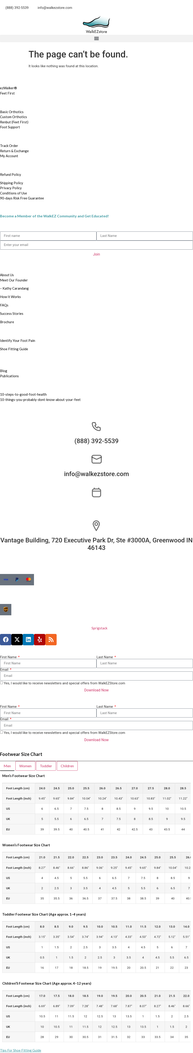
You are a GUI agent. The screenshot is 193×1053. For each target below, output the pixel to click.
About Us (7, 275)
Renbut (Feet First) (14, 122)
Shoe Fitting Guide (14, 349)
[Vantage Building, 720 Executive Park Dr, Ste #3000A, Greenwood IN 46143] (96, 525)
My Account (9, 156)
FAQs (4, 305)
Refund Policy (10, 174)
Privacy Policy (11, 188)
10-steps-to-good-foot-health (23, 394)
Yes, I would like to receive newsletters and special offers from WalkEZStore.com (64, 683)
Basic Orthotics (12, 112)
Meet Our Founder (14, 280)
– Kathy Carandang (14, 288)
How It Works (10, 297)
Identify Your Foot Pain (17, 340)
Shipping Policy (11, 183)
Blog (3, 371)
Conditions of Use (13, 193)
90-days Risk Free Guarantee (22, 198)
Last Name (105, 657)
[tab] (7, 766)
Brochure (7, 322)
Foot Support (10, 127)
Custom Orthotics (13, 117)
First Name (8, 657)
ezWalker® (8, 88)
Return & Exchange (14, 151)
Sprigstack (99, 628)
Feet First (7, 93)
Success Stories (11, 313)
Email (4, 669)
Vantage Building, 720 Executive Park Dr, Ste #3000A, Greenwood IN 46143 (96, 544)
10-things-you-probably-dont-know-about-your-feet (40, 399)
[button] (96, 38)
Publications (9, 376)
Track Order (9, 146)
